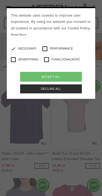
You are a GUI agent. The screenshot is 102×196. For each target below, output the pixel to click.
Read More (18, 34)
